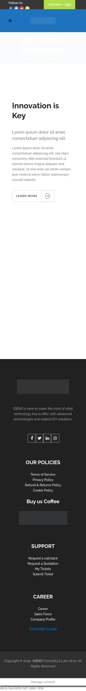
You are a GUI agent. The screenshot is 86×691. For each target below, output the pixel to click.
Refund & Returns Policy (43, 485)
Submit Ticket (43, 574)
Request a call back (43, 558)
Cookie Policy (43, 490)
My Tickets (43, 569)
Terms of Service (43, 474)
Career (43, 609)
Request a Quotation (43, 563)
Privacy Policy (43, 480)
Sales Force (43, 614)
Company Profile (43, 619)
